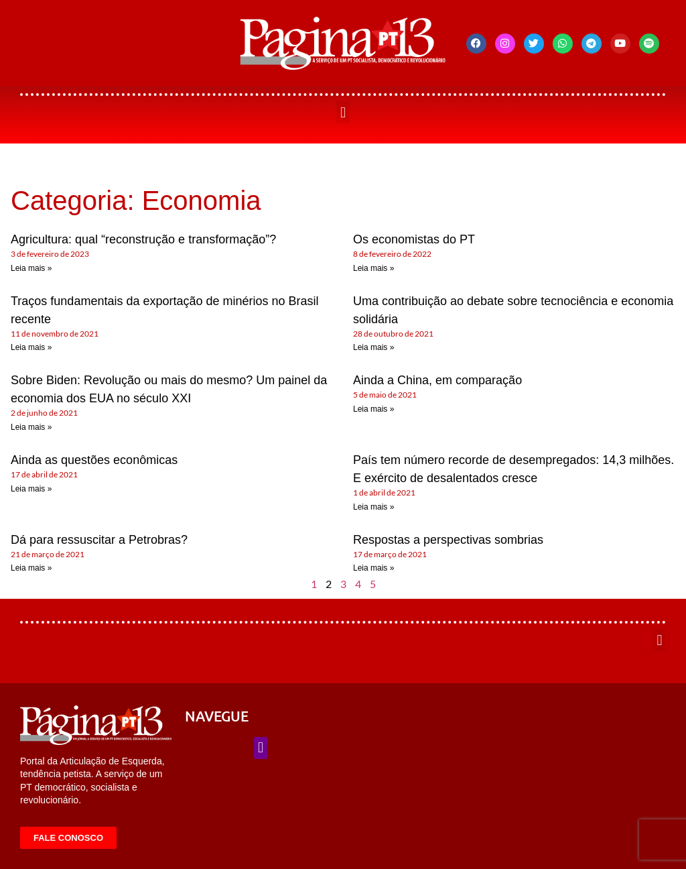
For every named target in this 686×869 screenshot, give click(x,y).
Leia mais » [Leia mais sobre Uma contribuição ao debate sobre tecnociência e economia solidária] (373, 347)
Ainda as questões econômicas (94, 460)
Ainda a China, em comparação (437, 380)
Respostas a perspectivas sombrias (448, 539)
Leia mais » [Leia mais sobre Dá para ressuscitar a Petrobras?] (31, 568)
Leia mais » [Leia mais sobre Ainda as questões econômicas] (31, 489)
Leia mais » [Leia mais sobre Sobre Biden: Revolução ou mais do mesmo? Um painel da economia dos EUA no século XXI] (31, 427)
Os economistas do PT (414, 239)
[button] (342, 112)
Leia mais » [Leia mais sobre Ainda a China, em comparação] (373, 409)
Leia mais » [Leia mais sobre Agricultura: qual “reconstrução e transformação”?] (31, 268)
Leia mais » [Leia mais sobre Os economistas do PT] (373, 268)
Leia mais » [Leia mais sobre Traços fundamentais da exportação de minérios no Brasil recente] (31, 347)
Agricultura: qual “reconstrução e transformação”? (143, 239)
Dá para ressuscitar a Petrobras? (99, 539)
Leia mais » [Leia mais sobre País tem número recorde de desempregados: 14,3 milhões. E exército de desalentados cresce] (373, 507)
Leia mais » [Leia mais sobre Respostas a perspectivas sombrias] (373, 568)
